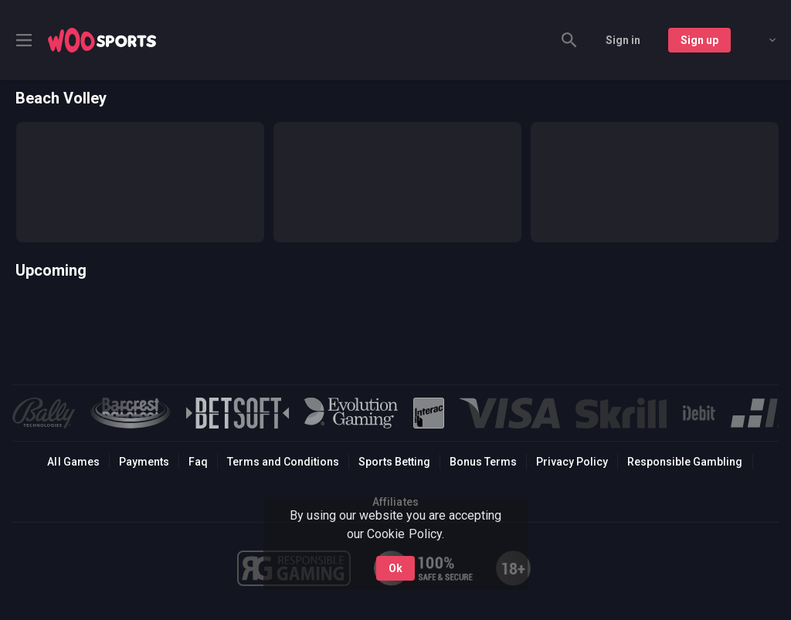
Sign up (699, 40)
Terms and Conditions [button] (283, 462)
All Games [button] (73, 462)
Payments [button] (144, 462)
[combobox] (761, 40)
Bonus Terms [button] (483, 462)
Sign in (623, 40)
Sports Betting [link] (394, 462)
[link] (102, 40)
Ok (395, 568)
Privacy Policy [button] (572, 462)
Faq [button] (198, 462)
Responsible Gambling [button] (684, 462)
